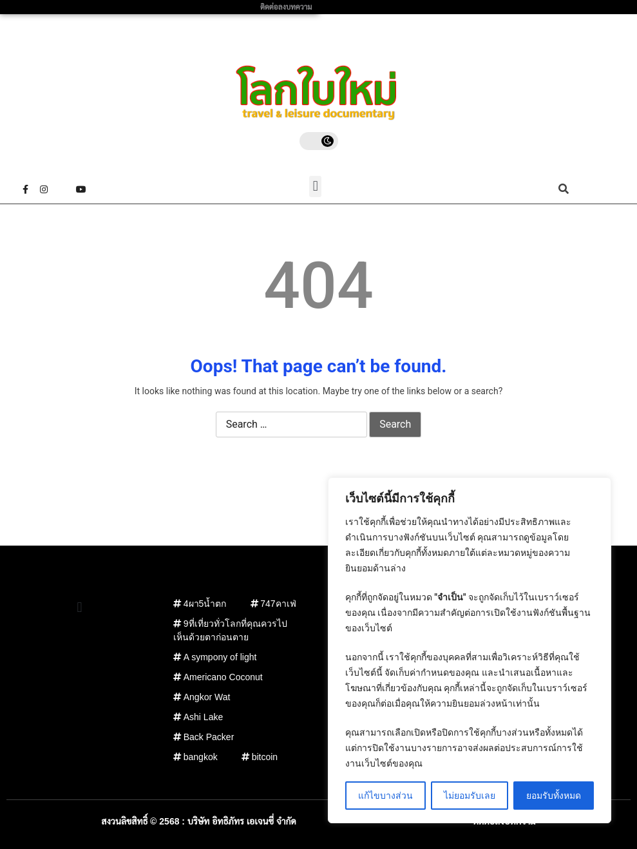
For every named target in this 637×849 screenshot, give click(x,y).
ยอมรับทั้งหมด (553, 795)
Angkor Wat (207, 697)
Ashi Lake (203, 717)
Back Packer (209, 737)
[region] (469, 650)
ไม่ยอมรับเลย (469, 795)
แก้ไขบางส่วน (385, 795)
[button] (315, 186)
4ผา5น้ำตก (205, 603)
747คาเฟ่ (278, 603)
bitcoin (265, 757)
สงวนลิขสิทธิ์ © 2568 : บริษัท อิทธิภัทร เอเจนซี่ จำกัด (198, 821)
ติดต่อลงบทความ (286, 7)
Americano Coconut (223, 677)
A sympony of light (220, 657)
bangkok (201, 757)
